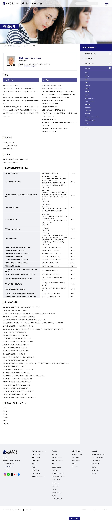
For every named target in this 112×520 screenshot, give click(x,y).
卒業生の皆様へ (36, 460)
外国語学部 (87, 85)
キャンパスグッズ (56, 492)
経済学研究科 (88, 107)
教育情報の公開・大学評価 (58, 473)
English (6, 469)
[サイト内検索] (95, 3)
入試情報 (38, 451)
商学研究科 (87, 104)
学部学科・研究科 (90, 47)
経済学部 (87, 79)
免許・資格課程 (89, 58)
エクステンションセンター (90, 101)
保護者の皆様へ (36, 457)
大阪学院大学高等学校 (37, 476)
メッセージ (54, 454)
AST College (35, 473)
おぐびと (54, 495)
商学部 (86, 73)
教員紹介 (87, 68)
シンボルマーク (55, 483)
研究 (53, 464)
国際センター (88, 95)
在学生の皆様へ (36, 454)
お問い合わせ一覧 (9, 466)
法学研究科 (87, 114)
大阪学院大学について (57, 457)
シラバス (87, 128)
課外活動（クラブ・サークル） (98, 454)
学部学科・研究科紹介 (91, 54)
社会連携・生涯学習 (56, 467)
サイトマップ (6, 510)
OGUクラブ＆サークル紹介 (98, 457)
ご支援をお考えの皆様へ (57, 499)
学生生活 (94, 451)
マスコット (54, 489)
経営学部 (87, 76)
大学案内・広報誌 (56, 480)
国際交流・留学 (95, 470)
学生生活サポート (96, 460)
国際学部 (87, 88)
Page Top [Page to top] (75, 518)
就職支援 (94, 473)
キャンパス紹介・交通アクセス (59, 476)
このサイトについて (29, 510)
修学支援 (94, 467)
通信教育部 (34, 470)
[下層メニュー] (110, 53)
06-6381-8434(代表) (10, 463)
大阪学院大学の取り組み (58, 460)
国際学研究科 (88, 110)
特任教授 (87, 123)
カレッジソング (55, 486)
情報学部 (87, 92)
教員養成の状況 (89, 63)
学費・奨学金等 (95, 464)
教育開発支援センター (90, 98)
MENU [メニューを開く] (106, 3)
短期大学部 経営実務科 (90, 120)
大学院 (33, 467)
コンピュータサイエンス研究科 (92, 117)
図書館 (53, 470)
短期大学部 (34, 464)
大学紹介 (54, 451)
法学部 (86, 82)
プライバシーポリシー (17, 510)
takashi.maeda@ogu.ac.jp (30, 66)
